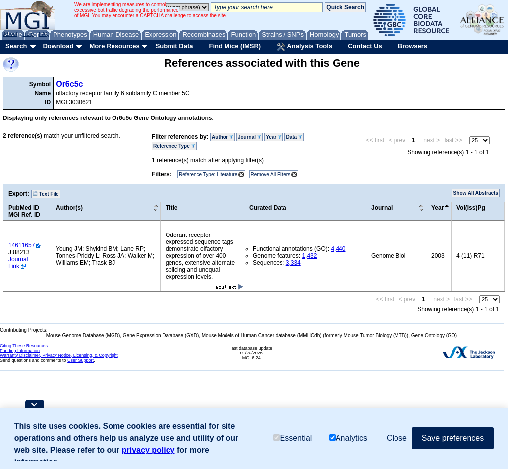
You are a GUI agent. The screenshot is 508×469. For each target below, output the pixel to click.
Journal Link (18, 263)
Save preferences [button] (453, 438)
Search (16, 46)
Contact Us (365, 46)
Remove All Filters (271, 174)
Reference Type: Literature (208, 174)
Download (58, 46)
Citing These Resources (24, 345)
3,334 (293, 262)
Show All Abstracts (475, 193)
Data (294, 137)
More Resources (114, 46)
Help (28, 34)
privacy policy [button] (148, 450)
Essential (292, 438)
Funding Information (20, 350)
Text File (46, 194)
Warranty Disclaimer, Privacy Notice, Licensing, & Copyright (59, 355)
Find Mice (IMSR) (235, 46)
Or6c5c (69, 84)
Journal (249, 137)
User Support (80, 360)
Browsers (412, 46)
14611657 (21, 245)
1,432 (309, 255)
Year (274, 137)
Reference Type (174, 146)
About (10, 34)
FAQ (44, 34)
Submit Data (174, 46)
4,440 (338, 248)
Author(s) (69, 207)
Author (222, 137)
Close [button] (397, 438)
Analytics (348, 438)
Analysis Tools (304, 46)
